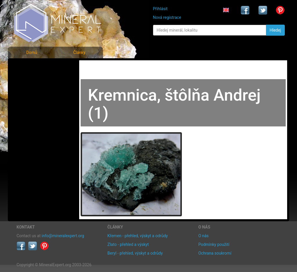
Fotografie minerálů (39, 67)
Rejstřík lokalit (33, 105)
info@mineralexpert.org (63, 235)
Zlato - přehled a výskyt (127, 244)
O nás (203, 235)
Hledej (275, 30)
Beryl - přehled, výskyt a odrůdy (135, 253)
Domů (31, 52)
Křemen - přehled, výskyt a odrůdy (137, 235)
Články (79, 52)
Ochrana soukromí (214, 253)
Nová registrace (167, 17)
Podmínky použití (213, 244)
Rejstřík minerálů (36, 80)
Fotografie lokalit (36, 92)
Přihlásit (160, 8)
